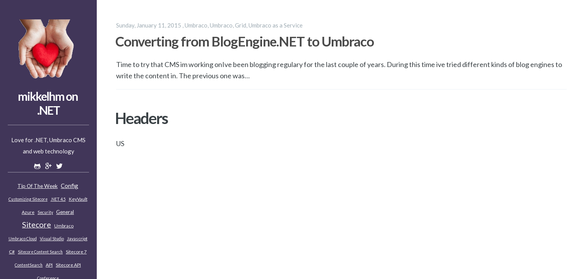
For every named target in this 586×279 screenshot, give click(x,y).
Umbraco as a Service (275, 25)
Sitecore (36, 224)
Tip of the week (37, 186)
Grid (240, 25)
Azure (28, 212)
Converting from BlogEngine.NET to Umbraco (244, 41)
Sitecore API (68, 265)
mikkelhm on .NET (48, 103)
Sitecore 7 (76, 252)
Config (69, 185)
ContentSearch (29, 265)
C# (12, 252)
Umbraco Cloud (23, 238)
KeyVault (78, 199)
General (65, 212)
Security (45, 212)
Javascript (77, 238)
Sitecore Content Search (40, 252)
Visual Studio (52, 238)
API (49, 265)
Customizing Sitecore (28, 199)
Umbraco (64, 226)
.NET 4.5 (58, 199)
